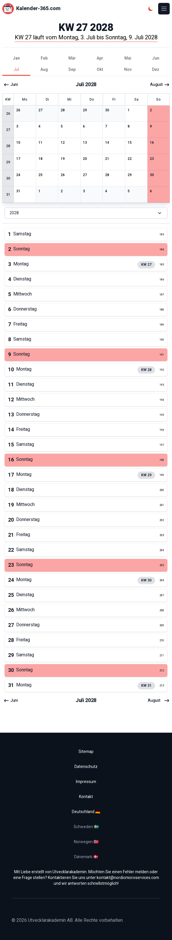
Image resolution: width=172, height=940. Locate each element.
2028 (86, 213)
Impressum (86, 782)
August (160, 85)
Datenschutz (86, 767)
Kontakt (86, 797)
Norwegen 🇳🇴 (86, 842)
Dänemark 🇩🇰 (86, 857)
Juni (10, 85)
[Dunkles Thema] (150, 8)
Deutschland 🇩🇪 (86, 812)
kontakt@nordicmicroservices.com (128, 878)
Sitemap (86, 752)
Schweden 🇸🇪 (86, 827)
